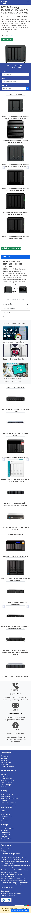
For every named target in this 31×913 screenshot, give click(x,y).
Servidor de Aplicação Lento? (14, 342)
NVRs (2, 819)
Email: (3, 78)
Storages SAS (5, 837)
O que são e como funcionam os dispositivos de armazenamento (15, 867)
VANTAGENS (6, 257)
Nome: (4, 71)
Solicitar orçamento (11, 248)
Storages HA (5, 758)
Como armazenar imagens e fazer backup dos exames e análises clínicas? (14, 884)
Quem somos (5, 891)
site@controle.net (15, 714)
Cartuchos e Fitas (6, 807)
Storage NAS (5, 830)
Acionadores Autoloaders (9, 805)
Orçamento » (7, 39)
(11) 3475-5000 (15, 68)
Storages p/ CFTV (6, 817)
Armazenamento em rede (9, 798)
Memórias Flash (6, 762)
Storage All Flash (6, 839)
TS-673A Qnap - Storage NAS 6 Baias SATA (15, 457)
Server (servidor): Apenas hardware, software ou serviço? (12, 875)
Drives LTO (4, 801)
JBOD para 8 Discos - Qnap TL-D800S (15, 556)
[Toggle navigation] (28, 2)
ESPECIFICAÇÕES (7, 304)
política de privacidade (17, 910)
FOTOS (5, 317)
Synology (12, 35)
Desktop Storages (6, 782)
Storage (3, 774)
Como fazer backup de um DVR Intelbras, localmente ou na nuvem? (14, 871)
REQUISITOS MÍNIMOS (9, 308)
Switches (4, 760)
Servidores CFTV (6, 814)
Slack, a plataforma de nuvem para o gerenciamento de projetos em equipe (13, 879)
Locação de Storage (7, 828)
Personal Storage (6, 778)
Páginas (3, 851)
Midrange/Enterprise (7, 767)
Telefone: (4, 85)
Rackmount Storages (7, 780)
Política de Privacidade (8, 895)
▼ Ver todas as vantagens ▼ (15, 299)
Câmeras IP (4, 821)
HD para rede (5, 776)
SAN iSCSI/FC (5, 764)
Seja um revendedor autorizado (11, 893)
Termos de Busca (6, 849)
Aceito (26, 910)
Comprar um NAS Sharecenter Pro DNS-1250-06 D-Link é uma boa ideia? (14, 858)
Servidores (4, 756)
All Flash (3, 787)
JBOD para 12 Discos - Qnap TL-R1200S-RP (15, 676)
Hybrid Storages (6, 785)
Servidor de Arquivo (7, 794)
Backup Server (5, 796)
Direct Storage (5, 832)
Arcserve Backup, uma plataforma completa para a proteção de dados (15, 862)
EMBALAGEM (6, 312)
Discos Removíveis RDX (8, 803)
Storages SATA (5, 835)
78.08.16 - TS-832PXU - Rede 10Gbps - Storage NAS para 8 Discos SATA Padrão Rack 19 (15, 652)
